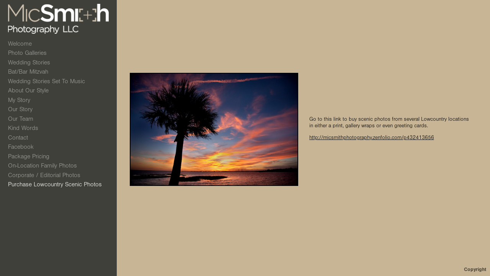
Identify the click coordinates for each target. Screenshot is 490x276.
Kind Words (23, 128)
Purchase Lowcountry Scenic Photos (55, 184)
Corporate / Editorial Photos (44, 175)
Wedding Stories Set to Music (46, 81)
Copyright (475, 269)
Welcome (20, 43)
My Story (19, 100)
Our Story (20, 109)
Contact (18, 137)
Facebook (21, 146)
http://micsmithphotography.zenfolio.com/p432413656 (371, 138)
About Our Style (28, 90)
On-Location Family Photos (42, 165)
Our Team (20, 118)
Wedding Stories (33, 62)
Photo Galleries (31, 52)
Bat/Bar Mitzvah (32, 71)
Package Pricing (28, 156)
